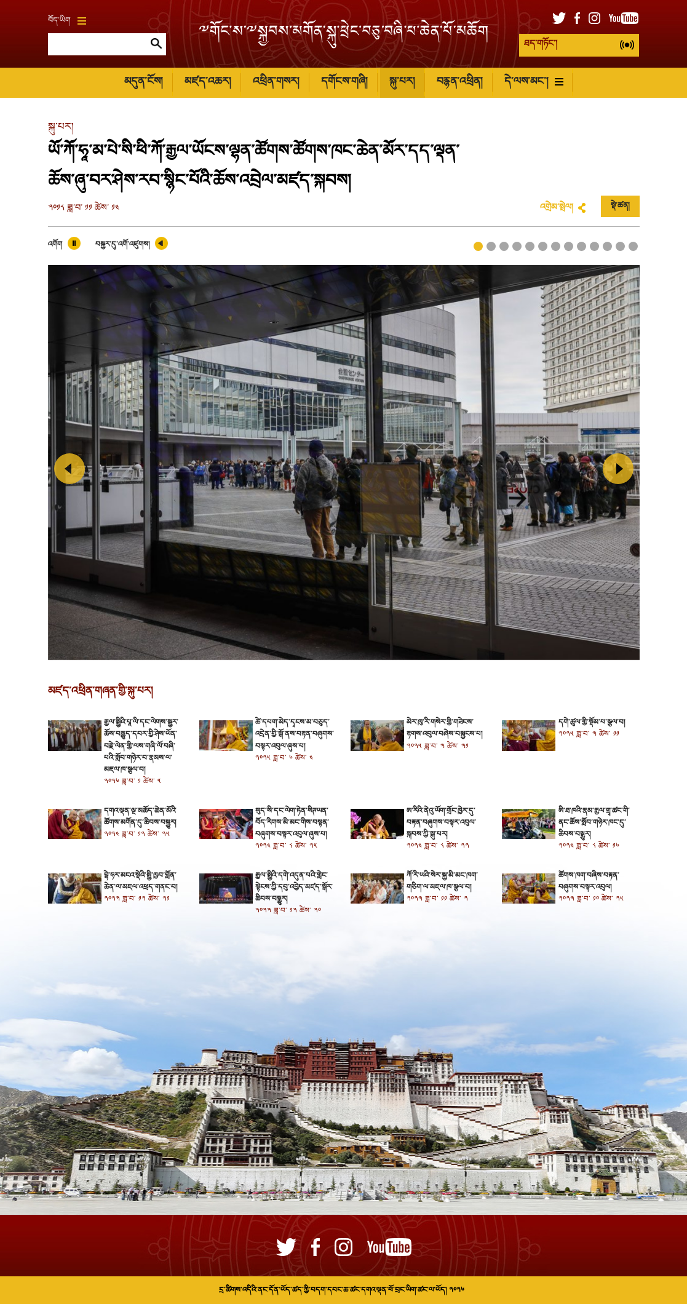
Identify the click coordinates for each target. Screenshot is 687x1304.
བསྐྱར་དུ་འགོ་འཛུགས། (122, 245)
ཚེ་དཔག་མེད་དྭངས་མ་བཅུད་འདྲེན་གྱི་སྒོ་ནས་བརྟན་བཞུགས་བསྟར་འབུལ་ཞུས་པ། (294, 734)
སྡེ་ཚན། (620, 206)
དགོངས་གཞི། (344, 82)
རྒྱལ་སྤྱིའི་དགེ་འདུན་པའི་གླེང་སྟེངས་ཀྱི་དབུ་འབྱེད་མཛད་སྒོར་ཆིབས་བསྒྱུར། (294, 887)
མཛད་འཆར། (208, 82)
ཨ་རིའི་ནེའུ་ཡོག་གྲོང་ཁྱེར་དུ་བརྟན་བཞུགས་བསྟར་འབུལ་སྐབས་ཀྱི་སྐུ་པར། (441, 823)
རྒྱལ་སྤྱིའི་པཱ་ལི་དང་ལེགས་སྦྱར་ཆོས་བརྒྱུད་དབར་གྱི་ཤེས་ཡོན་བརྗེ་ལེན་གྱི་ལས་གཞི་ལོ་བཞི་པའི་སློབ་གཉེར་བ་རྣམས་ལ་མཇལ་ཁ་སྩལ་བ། (141, 746)
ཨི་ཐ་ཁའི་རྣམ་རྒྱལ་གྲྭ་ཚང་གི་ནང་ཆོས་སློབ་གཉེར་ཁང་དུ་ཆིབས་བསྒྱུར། (594, 823)
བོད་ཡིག (67, 21)
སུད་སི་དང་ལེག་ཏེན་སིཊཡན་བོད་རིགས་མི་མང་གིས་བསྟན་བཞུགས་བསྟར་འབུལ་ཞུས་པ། (292, 823)
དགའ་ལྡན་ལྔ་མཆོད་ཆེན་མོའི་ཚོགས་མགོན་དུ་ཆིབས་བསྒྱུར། (140, 817)
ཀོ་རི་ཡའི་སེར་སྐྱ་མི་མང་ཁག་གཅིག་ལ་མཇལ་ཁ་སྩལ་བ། (442, 882)
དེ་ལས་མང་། (533, 82)
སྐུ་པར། (402, 82)
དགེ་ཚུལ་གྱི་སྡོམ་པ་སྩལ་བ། (591, 723)
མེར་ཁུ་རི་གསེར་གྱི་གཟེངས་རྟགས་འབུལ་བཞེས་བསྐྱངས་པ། (444, 729)
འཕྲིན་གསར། (276, 82)
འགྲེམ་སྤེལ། (556, 208)
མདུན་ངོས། (143, 82)
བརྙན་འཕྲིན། (459, 82)
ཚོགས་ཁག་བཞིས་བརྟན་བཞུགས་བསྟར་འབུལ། (588, 882)
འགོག (55, 245)
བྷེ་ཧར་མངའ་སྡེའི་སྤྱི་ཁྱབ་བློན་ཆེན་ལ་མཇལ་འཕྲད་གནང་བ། (140, 882)
